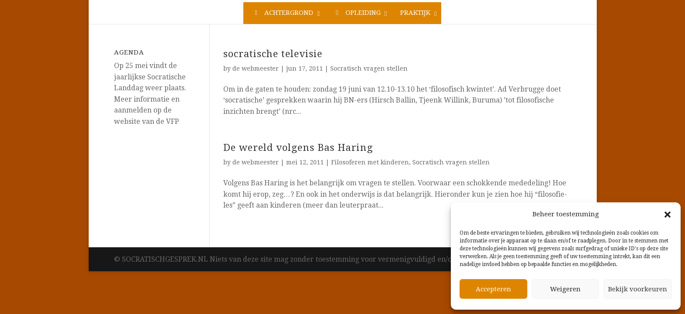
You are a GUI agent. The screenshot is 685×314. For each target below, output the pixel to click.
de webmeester (255, 68)
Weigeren (565, 289)
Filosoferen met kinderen (370, 162)
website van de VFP (146, 121)
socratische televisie (272, 53)
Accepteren (493, 289)
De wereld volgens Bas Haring (298, 147)
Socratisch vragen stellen (369, 68)
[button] (667, 214)
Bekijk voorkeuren (637, 289)
